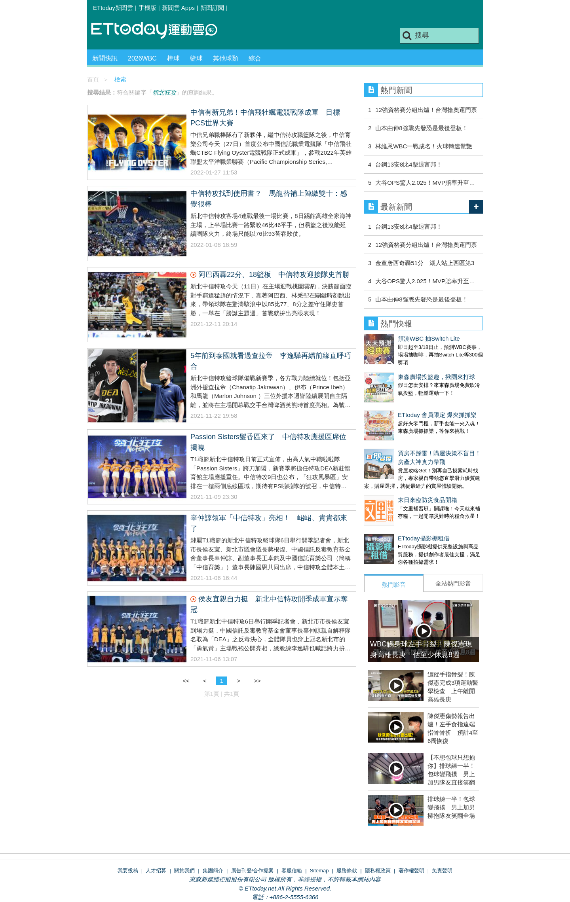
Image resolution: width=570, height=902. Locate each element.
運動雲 (160, 31)
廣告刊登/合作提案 (252, 831)
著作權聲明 (411, 831)
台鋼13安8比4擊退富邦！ (408, 164)
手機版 (147, 7)
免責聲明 (442, 831)
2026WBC (142, 58)
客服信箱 (291, 831)
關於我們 (184, 831)
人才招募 (156, 831)
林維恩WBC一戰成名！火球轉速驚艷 (423, 146)
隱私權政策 (378, 831)
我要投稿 (128, 831)
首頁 (93, 79)
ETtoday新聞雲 (113, 7)
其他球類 (225, 58)
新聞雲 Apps (178, 7)
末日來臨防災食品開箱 (394, 476)
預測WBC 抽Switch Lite (395, 338)
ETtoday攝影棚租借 (390, 506)
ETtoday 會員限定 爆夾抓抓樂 (403, 399)
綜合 (255, 58)
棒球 (173, 58)
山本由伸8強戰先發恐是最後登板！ (421, 128)
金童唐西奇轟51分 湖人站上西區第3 (424, 263)
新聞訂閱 (212, 7)
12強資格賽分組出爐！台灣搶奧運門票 (426, 109)
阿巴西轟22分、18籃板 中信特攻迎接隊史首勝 (274, 275)
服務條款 (346, 831)
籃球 (196, 58)
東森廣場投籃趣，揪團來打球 (402, 369)
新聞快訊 (105, 58)
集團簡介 (213, 831)
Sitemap (319, 831)
